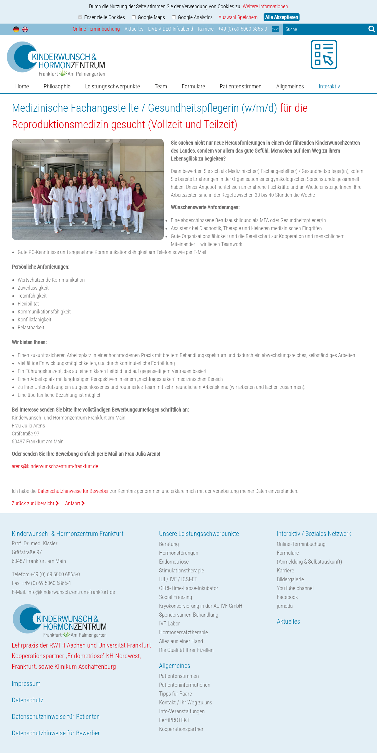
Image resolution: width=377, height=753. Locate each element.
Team (161, 86)
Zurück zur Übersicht (35, 503)
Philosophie (57, 86)
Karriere (206, 29)
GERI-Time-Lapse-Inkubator (188, 588)
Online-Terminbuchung (96, 29)
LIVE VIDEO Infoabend (170, 29)
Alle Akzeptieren (281, 17)
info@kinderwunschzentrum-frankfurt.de (71, 592)
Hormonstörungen (178, 552)
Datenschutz (27, 700)
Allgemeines (290, 86)
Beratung (169, 544)
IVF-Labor (169, 623)
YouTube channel (295, 588)
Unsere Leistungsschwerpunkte (199, 533)
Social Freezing (175, 597)
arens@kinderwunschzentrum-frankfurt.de (55, 466)
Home (22, 86)
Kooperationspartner (181, 729)
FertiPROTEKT (174, 720)
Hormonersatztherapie (183, 632)
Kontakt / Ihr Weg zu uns (185, 702)
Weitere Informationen (265, 6)
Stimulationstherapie (181, 570)
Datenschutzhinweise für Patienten (56, 716)
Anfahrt (75, 503)
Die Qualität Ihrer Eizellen (186, 650)
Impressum (26, 683)
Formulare (193, 86)
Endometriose (174, 561)
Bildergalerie (290, 579)
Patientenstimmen (241, 86)
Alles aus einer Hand (181, 641)
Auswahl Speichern (238, 17)
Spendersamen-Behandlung (188, 614)
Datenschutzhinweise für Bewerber (73, 491)
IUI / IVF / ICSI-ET (178, 579)
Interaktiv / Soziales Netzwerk (314, 533)
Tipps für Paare (175, 693)
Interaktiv (329, 86)
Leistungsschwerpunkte (112, 86)
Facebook (287, 597)
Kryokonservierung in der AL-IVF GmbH (200, 605)
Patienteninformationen (184, 684)
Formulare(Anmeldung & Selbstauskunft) (309, 557)
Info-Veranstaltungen (182, 711)
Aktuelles (134, 29)
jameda (285, 605)
